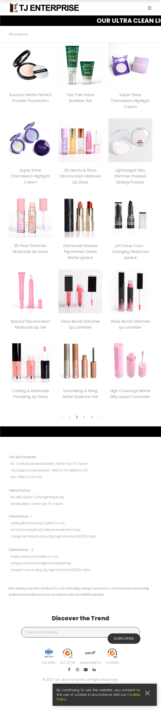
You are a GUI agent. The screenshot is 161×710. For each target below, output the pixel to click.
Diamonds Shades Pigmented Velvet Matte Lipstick (80, 251)
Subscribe (124, 632)
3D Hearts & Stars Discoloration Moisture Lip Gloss (80, 176)
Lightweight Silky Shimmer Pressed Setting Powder (130, 176)
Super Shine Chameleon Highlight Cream (130, 101)
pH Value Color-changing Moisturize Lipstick (130, 251)
